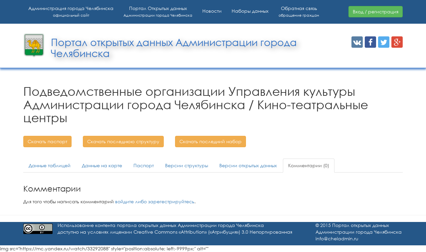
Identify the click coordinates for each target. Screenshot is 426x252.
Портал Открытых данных (157, 11)
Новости (212, 11)
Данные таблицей (50, 165)
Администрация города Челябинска (70, 11)
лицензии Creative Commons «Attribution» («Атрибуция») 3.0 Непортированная (201, 232)
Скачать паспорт (47, 141)
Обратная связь (299, 11)
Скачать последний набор (210, 141)
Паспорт (143, 165)
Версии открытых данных (248, 165)
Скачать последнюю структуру (123, 141)
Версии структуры (186, 165)
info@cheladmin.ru (337, 238)
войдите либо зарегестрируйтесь (154, 201)
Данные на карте (102, 165)
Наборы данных (250, 11)
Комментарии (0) (308, 165)
